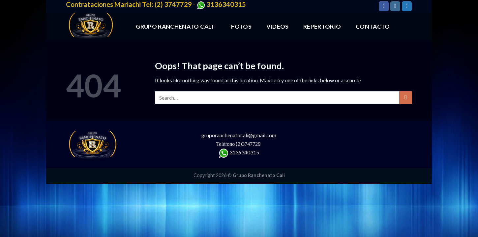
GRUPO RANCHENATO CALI (176, 26)
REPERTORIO (322, 26)
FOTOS (241, 26)
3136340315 (244, 152)
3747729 (252, 144)
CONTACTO (373, 26)
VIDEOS (277, 26)
